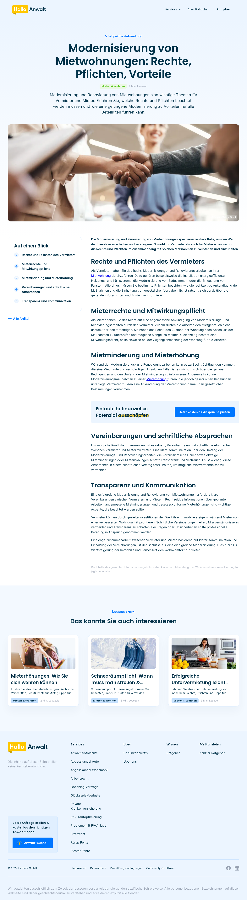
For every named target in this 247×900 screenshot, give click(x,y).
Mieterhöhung (156, 379)
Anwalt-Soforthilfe (84, 753)
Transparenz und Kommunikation (46, 301)
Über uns (130, 761)
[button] (172, 9)
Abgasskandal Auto (85, 761)
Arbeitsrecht (80, 778)
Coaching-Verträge (84, 787)
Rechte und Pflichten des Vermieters (48, 255)
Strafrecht (78, 834)
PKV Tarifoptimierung (86, 817)
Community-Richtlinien (160, 868)
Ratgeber (223, 9)
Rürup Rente (79, 842)
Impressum (79, 868)
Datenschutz (98, 868)
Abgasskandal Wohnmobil (89, 770)
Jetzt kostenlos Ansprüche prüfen (204, 412)
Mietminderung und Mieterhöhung (47, 278)
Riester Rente (80, 851)
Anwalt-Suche (197, 9)
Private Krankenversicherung (86, 806)
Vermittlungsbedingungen (126, 868)
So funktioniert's (136, 753)
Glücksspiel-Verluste (85, 795)
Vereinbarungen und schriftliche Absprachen (45, 289)
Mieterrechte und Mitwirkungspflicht (36, 266)
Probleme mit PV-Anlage (88, 825)
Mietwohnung (101, 276)
